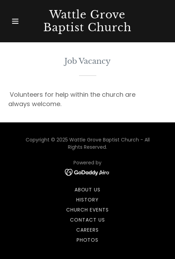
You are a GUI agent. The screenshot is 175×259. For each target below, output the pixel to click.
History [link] (87, 199)
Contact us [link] (87, 219)
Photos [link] (88, 239)
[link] (87, 29)
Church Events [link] (87, 209)
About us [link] (88, 189)
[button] (20, 21)
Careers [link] (87, 229)
